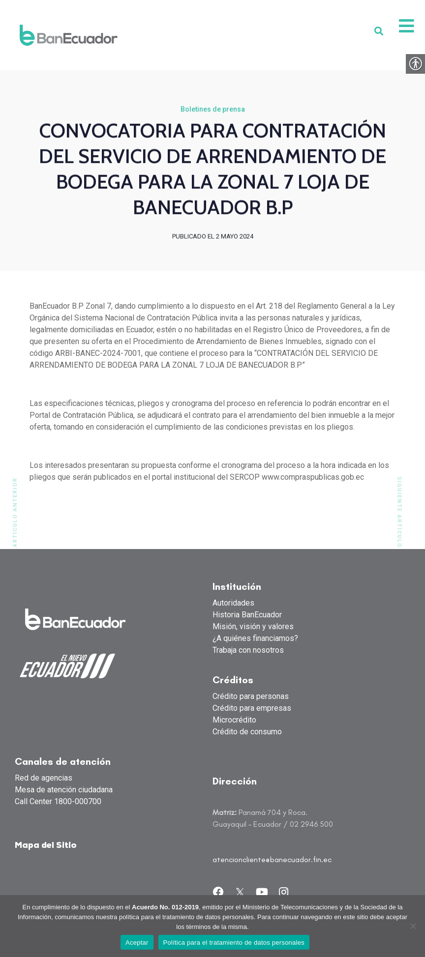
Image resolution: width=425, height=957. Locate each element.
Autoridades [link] (233, 603)
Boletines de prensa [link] (213, 111)
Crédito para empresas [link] (251, 708)
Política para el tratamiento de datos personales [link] (233, 942)
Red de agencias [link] (43, 778)
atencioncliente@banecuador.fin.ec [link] (272, 860)
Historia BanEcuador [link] (247, 615)
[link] (68, 35)
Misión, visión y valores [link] (253, 627)
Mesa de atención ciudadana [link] (64, 790)
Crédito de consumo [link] (247, 732)
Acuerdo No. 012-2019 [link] (165, 907)
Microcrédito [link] (234, 720)
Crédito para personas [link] (250, 696)
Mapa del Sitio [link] (46, 846)
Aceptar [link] (137, 942)
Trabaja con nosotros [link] (248, 650)
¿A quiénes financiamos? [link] (255, 638)
